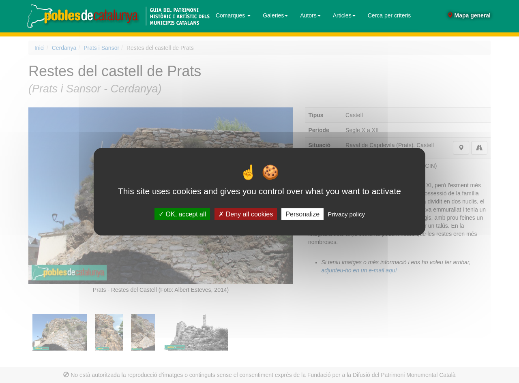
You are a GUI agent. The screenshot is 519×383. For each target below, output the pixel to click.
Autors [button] (310, 15)
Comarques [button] (233, 15)
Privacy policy (346, 213)
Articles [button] (344, 15)
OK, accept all (182, 213)
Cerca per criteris (389, 15)
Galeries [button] (275, 15)
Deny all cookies (246, 213)
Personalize (302, 213)
